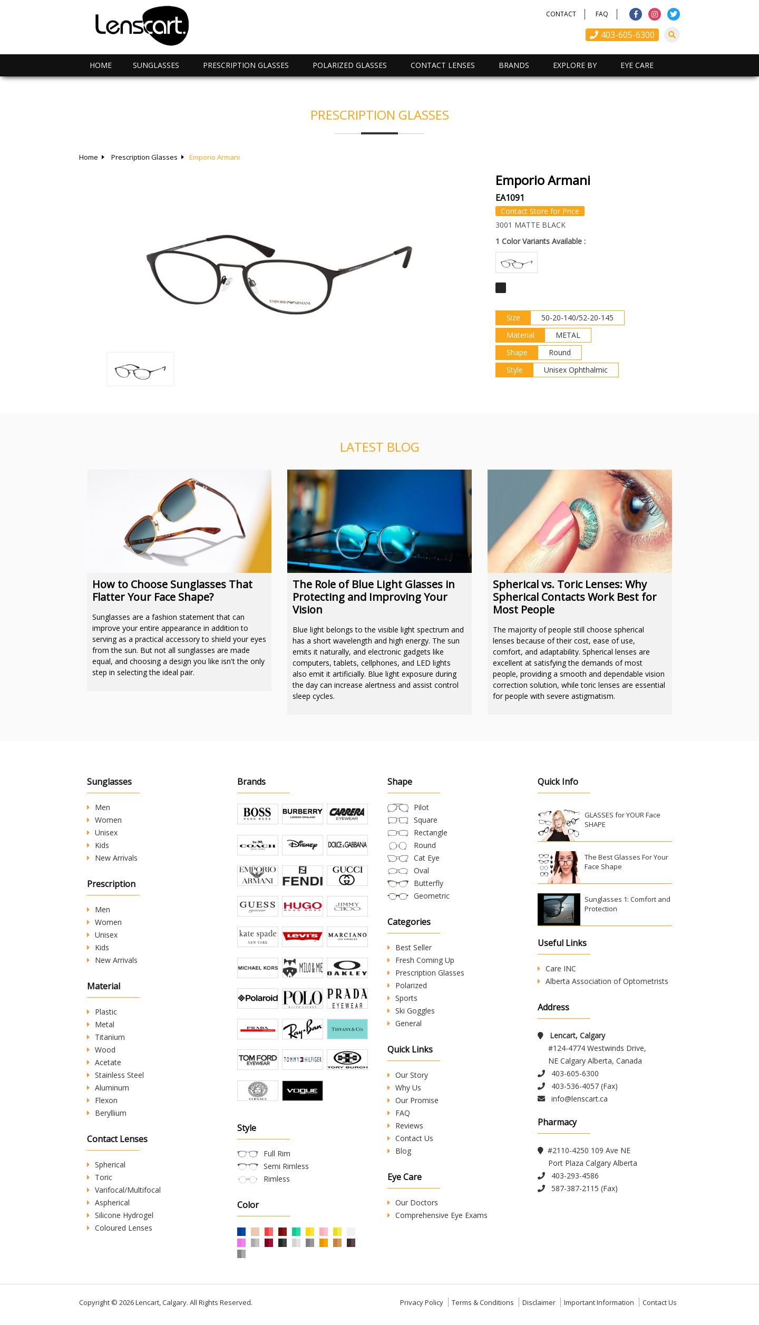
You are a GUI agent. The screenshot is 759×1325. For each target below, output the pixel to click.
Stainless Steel (115, 1075)
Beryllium (106, 1113)
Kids (98, 845)
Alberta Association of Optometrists (603, 981)
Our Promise (413, 1100)
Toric (99, 1177)
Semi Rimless (286, 1170)
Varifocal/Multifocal (124, 1190)
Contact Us (410, 1138)
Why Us (404, 1088)
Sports (402, 998)
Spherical (106, 1165)
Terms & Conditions (483, 1306)
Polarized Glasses (350, 65)
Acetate (104, 1062)
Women (104, 820)
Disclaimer (539, 1306)
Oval (421, 870)
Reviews (405, 1126)
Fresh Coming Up (420, 960)
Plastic (102, 1012)
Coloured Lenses (119, 1228)
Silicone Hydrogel (120, 1215)
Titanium (106, 1037)
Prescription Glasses (246, 65)
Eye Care (637, 65)
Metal (100, 1024)
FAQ (602, 13)
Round (425, 845)
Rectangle (430, 832)
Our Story (407, 1075)
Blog (399, 1151)
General (404, 1023)
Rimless (277, 1182)
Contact (561, 13)
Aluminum (108, 1088)
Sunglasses (156, 65)
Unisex (102, 832)
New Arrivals (112, 858)
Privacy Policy (421, 1306)
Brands (514, 65)
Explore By (575, 65)
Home (101, 65)
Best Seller (409, 947)
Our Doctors (412, 1202)
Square (425, 820)
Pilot (421, 807)
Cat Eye (427, 858)
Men (98, 807)
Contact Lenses (443, 65)
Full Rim (277, 1157)
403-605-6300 (622, 35)
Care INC (557, 968)
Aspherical (108, 1202)
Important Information (599, 1306)
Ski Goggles (411, 1011)
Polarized (407, 985)
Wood (101, 1050)
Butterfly (428, 883)
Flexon (102, 1100)
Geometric (432, 896)
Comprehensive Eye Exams (437, 1215)
